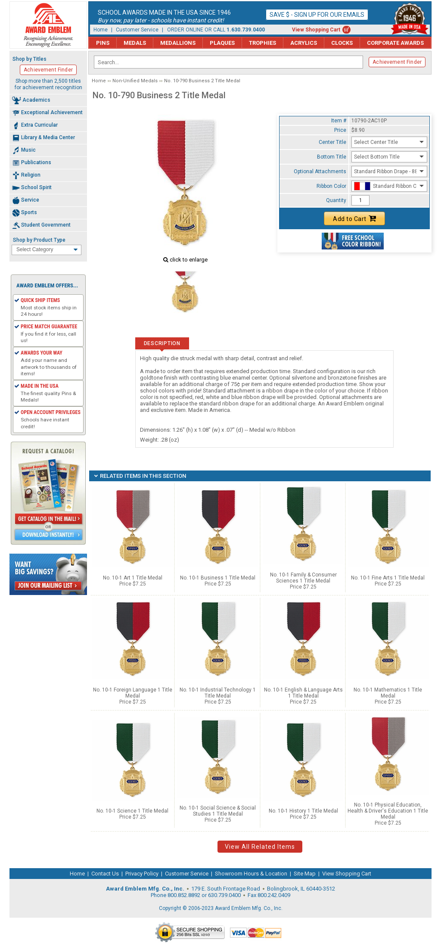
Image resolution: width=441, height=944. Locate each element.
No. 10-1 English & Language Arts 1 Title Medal (303, 693)
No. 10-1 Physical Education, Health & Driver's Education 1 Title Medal (388, 811)
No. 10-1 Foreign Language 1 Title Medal (132, 693)
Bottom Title (331, 157)
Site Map (305, 873)
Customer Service (137, 30)
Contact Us (105, 873)
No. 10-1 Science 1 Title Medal (132, 811)
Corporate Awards (395, 43)
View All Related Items (260, 846)
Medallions (178, 43)
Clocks (342, 43)
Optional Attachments (320, 171)
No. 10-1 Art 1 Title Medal (132, 578)
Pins (102, 43)
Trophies (262, 43)
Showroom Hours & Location (251, 873)
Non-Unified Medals (135, 81)
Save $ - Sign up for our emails (317, 14)
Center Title (332, 142)
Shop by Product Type (39, 240)
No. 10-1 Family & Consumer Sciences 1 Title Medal (303, 578)
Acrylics (303, 43)
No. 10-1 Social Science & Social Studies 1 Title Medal (218, 811)
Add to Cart (354, 218)
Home (100, 30)
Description (162, 343)
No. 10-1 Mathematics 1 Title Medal (388, 693)
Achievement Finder (397, 62)
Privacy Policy (141, 873)
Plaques (222, 43)
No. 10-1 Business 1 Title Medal (217, 578)
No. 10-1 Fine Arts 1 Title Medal (388, 578)
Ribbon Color (331, 186)
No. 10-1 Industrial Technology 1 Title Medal (218, 693)
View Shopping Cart (316, 30)
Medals (135, 43)
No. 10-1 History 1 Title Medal (303, 811)
